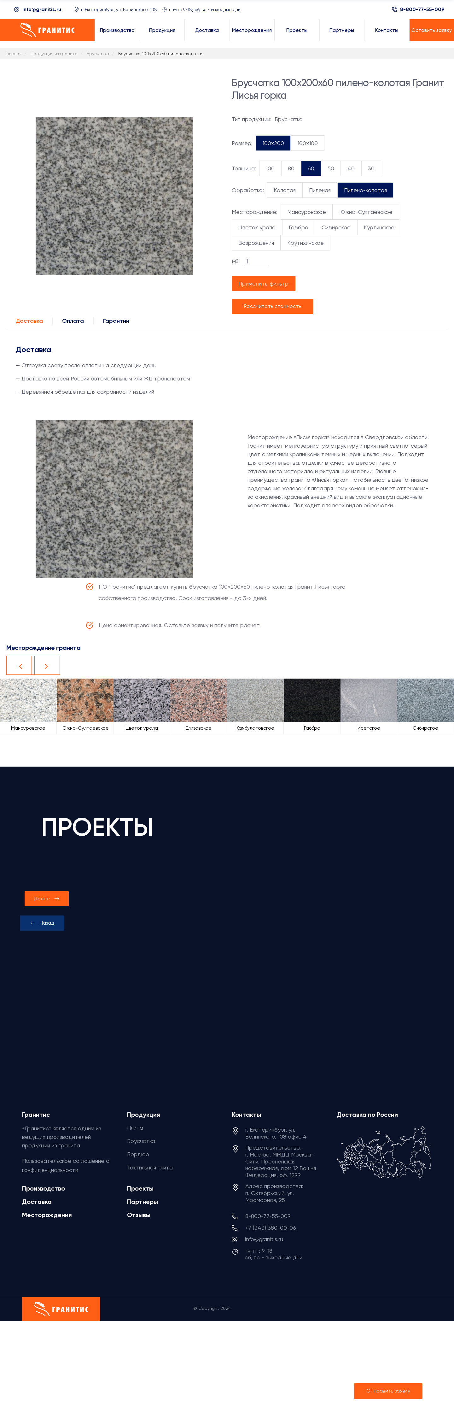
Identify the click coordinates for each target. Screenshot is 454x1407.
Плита (135, 1127)
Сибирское (336, 227)
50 (331, 168)
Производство (43, 1188)
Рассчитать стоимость (272, 306)
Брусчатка (141, 1141)
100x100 (307, 143)
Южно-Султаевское (366, 212)
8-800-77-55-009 (422, 9)
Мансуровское (306, 212)
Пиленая (320, 190)
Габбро (298, 227)
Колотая (285, 190)
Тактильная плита (150, 1167)
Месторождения (47, 1215)
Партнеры (142, 1201)
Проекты (140, 1188)
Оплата (73, 320)
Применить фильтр (263, 283)
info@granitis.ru (41, 9)
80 (291, 168)
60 (311, 168)
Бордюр (138, 1154)
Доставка (29, 320)
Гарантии (116, 320)
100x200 (273, 143)
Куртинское (379, 227)
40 (351, 168)
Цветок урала (257, 227)
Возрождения (256, 242)
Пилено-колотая (365, 190)
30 (371, 168)
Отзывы (138, 1215)
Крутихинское (305, 242)
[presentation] (42, 923)
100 (270, 168)
